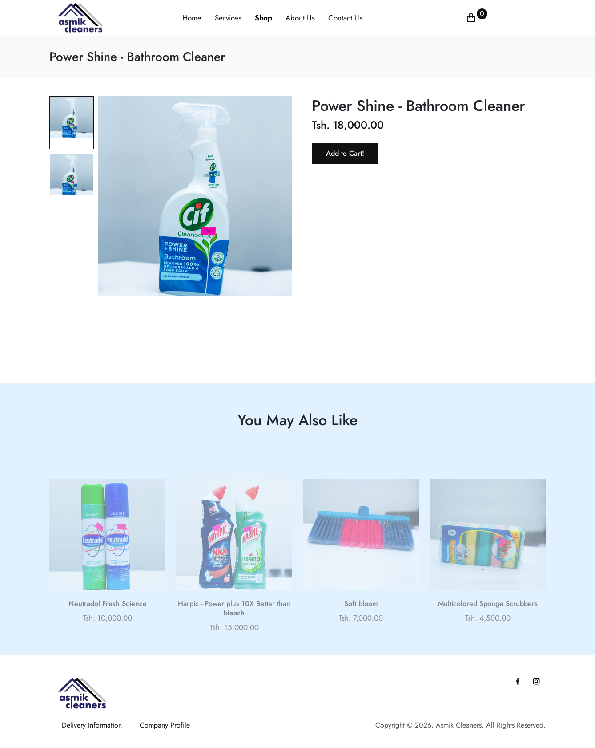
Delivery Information (92, 725)
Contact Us (345, 17)
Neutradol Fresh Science (107, 615)
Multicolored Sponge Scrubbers (488, 615)
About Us (300, 17)
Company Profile (165, 725)
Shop (263, 17)
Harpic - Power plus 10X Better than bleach (234, 620)
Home (191, 17)
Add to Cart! (345, 153)
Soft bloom (361, 615)
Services (228, 17)
